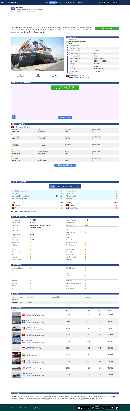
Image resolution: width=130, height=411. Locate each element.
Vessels (52, 2)
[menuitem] (15, 12)
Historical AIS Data (65, 165)
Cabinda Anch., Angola (76, 76)
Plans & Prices (107, 28)
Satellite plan (32, 211)
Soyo (15, 208)
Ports (65, 2)
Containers (72, 2)
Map (46, 2)
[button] (122, 2)
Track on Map (65, 118)
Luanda (16, 205)
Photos (58, 2)
